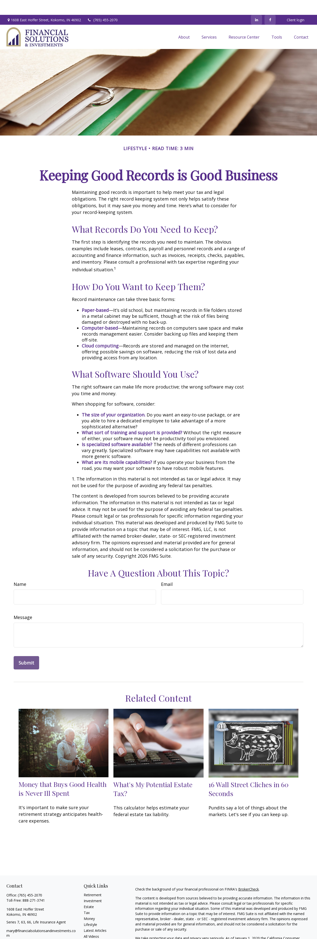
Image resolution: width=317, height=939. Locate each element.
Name (20, 569)
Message (23, 602)
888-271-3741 (34, 885)
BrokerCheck (248, 874)
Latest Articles (95, 915)
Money (89, 903)
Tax (87, 897)
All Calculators (95, 927)
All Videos (91, 921)
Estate (89, 892)
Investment (93, 886)
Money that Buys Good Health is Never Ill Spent (62, 774)
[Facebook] (270, 5)
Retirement (93, 880)
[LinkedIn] (256, 5)
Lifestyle (90, 909)
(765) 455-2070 (102, 5)
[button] (184, 22)
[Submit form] (26, 648)
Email (167, 569)
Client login (295, 5)
